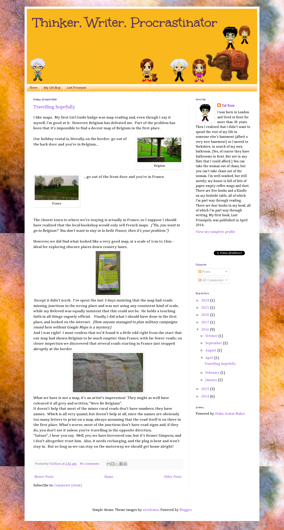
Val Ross (228, 106)
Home (33, 87)
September (214, 343)
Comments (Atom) (68, 485)
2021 (205, 308)
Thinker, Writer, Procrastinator (125, 22)
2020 (205, 315)
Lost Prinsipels (76, 87)
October (211, 336)
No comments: (90, 463)
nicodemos (151, 510)
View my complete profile (215, 232)
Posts (204, 272)
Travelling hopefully (54, 107)
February (212, 373)
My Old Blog (52, 87)
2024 (205, 300)
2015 (205, 389)
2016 (205, 329)
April (209, 358)
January (211, 380)
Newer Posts (44, 477)
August (211, 350)
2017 (205, 322)
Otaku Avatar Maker (230, 414)
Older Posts (173, 477)
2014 (205, 396)
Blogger (185, 510)
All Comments (211, 280)
